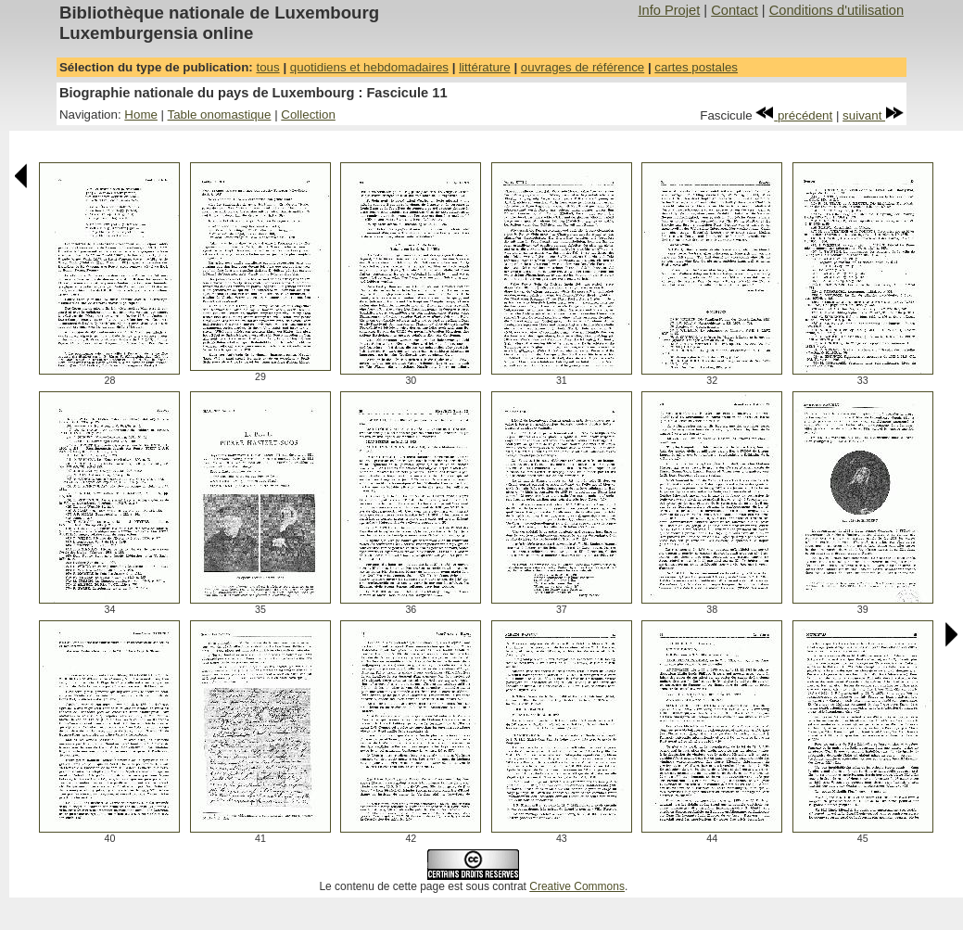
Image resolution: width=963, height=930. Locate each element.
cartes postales (696, 67)
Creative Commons (577, 886)
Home (141, 114)
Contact (734, 10)
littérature (485, 67)
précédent (793, 115)
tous (267, 67)
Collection (308, 114)
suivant (873, 115)
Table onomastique (220, 114)
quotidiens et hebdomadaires (369, 67)
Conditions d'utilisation (836, 10)
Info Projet (669, 10)
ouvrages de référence (582, 67)
